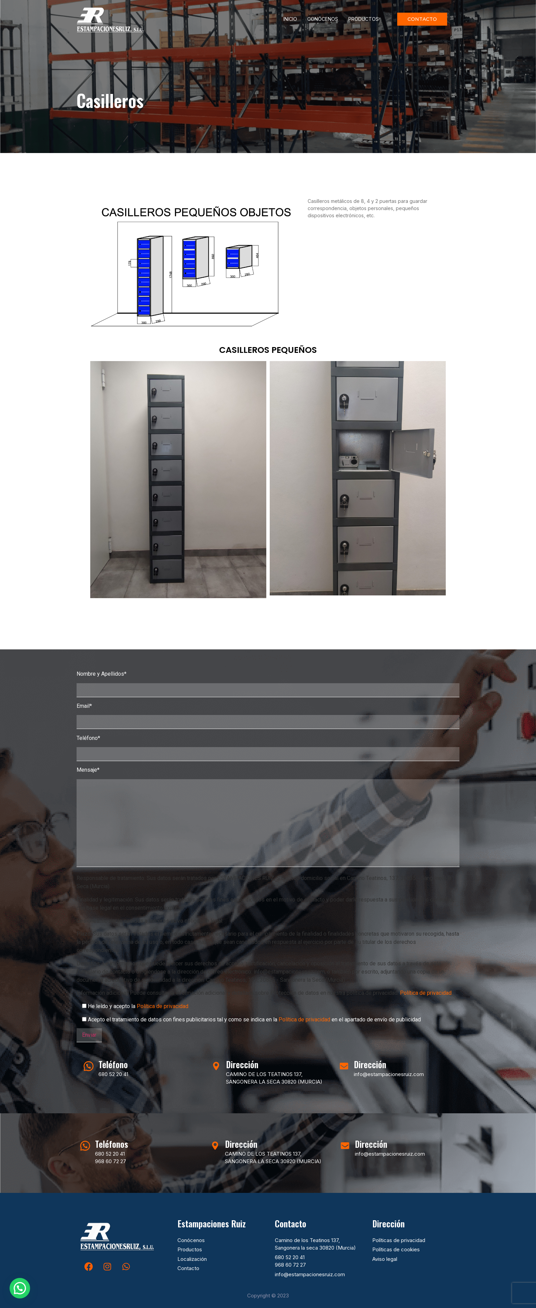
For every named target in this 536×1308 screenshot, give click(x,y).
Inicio (290, 19)
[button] (20, 1288)
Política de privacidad (426, 993)
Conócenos (322, 19)
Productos (363, 19)
